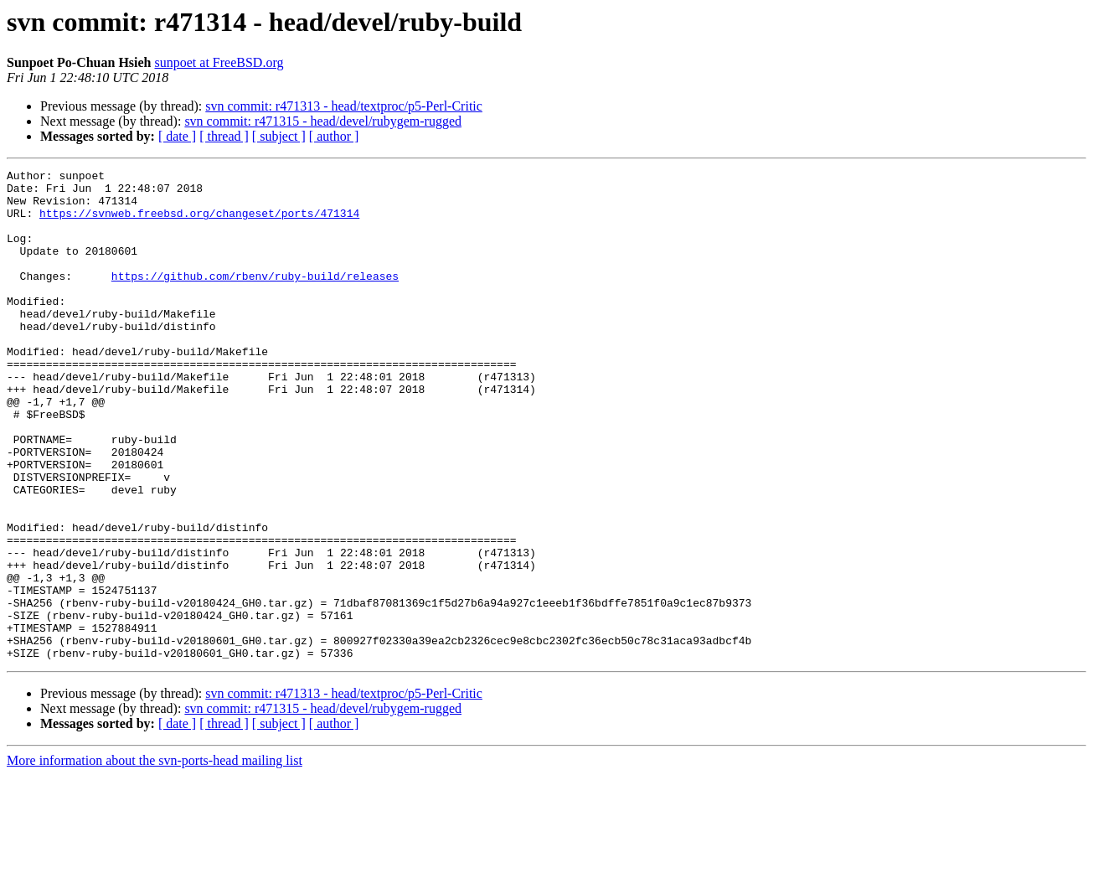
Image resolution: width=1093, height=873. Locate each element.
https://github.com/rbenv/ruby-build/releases (255, 298)
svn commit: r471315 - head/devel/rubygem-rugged (322, 121)
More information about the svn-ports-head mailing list (154, 858)
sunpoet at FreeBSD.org (219, 62)
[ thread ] (224, 136)
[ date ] (177, 136)
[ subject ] (279, 136)
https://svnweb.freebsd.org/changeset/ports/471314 (199, 222)
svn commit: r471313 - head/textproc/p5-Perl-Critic (343, 106)
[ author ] (334, 136)
